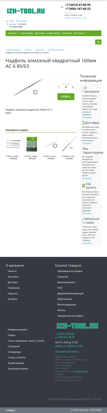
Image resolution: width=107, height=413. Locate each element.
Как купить (13, 277)
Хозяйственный (16, 363)
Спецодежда (14, 352)
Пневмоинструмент (18, 329)
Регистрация (21, 21)
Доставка (12, 282)
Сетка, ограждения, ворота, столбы (26, 341)
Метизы (61, 310)
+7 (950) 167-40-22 (78, 9)
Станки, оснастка (16, 357)
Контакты (12, 299)
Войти (11, 21)
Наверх (10, 410)
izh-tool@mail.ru (81, 371)
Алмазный (62, 277)
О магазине (14, 288)
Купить (65, 96)
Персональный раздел (66, 351)
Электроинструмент (18, 369)
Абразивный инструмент (70, 271)
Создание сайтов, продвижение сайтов (69, 399)
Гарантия (12, 293)
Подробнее (86, 117)
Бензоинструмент (66, 282)
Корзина (12, 24)
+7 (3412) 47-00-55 (78, 5)
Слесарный (14, 346)
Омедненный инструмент (70, 316)
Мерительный (64, 299)
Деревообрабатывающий (70, 293)
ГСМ (59, 288)
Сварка (11, 335)
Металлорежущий (66, 304)
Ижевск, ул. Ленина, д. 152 (75, 17)
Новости (12, 271)
